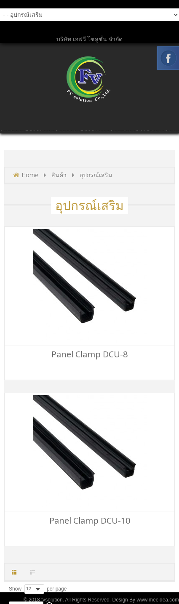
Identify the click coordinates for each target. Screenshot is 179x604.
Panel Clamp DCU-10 (89, 520)
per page (57, 589)
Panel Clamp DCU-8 (89, 354)
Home (29, 175)
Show (15, 589)
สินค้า (59, 175)
